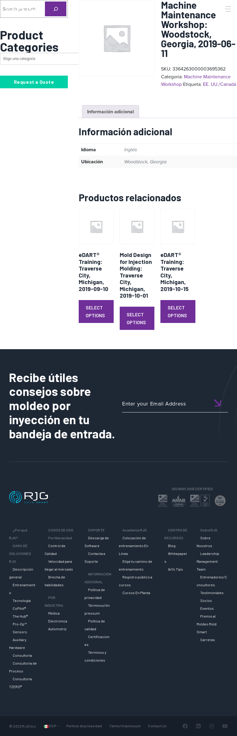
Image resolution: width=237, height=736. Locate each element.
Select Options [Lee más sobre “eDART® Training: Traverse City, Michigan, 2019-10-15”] (177, 311)
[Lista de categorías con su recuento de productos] (53, 59)
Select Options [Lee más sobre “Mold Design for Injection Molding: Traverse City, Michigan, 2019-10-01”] (136, 318)
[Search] (219, 19)
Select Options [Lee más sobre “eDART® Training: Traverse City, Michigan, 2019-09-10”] (95, 311)
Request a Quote (34, 82)
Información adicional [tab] (110, 111)
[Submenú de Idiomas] (58, 726)
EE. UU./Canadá (219, 84)
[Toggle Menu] (227, 9)
